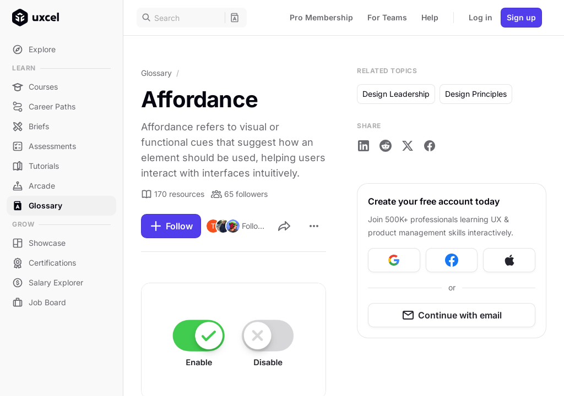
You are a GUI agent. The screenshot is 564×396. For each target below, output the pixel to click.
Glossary (156, 73)
